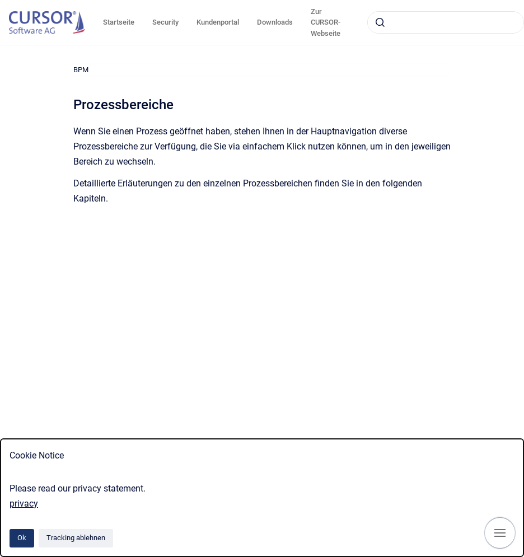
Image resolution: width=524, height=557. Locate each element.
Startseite (118, 22)
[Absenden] (380, 22)
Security (165, 22)
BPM (80, 69)
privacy (24, 503)
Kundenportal (217, 22)
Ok (21, 537)
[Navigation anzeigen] (500, 533)
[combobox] (445, 22)
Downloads (275, 22)
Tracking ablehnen (75, 537)
